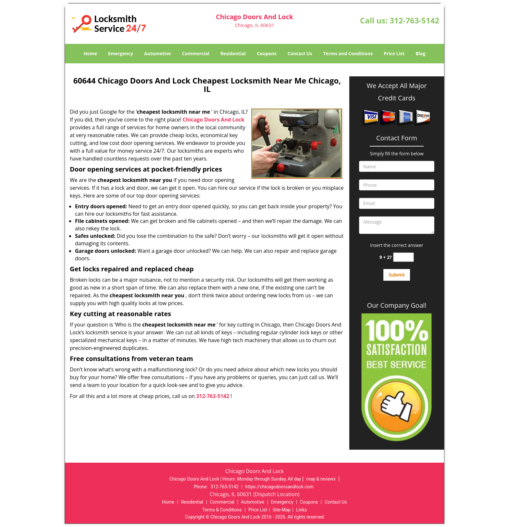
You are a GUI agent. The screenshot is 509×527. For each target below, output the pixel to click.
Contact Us (300, 53)
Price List (394, 53)
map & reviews (321, 479)
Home (90, 53)
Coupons (266, 53)
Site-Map (282, 509)
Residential (233, 53)
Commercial (195, 53)
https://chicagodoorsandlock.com (279, 486)
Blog (420, 53)
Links (301, 509)
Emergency (120, 53)
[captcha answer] (403, 257)
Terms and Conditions (348, 53)
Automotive (157, 53)
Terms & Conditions (222, 509)
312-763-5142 (414, 20)
